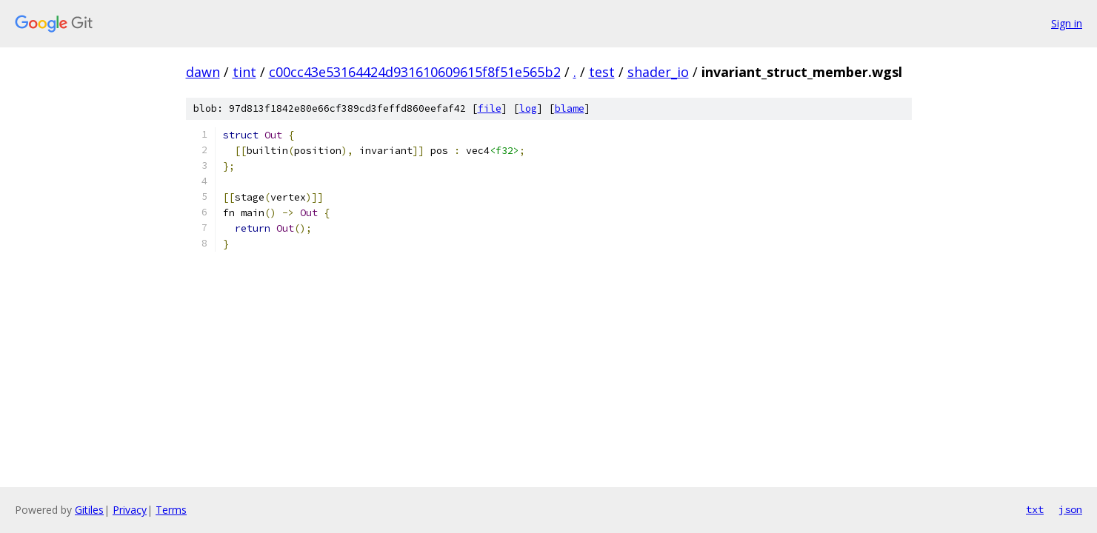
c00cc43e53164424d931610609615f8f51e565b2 (415, 72)
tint (244, 72)
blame (569, 108)
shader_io (658, 72)
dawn (203, 72)
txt (1035, 509)
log (528, 108)
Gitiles (89, 510)
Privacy (130, 510)
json (1070, 509)
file (489, 108)
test (602, 72)
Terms (171, 510)
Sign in (1066, 23)
